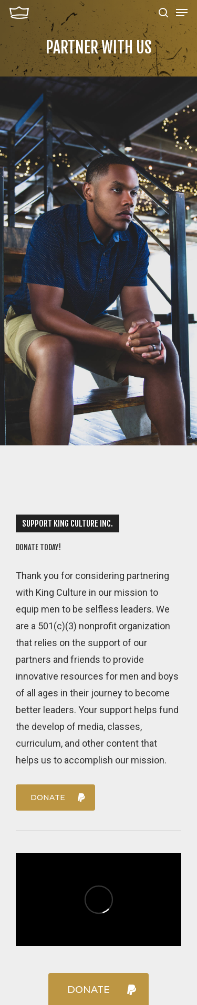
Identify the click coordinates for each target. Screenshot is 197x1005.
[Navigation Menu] (182, 12)
